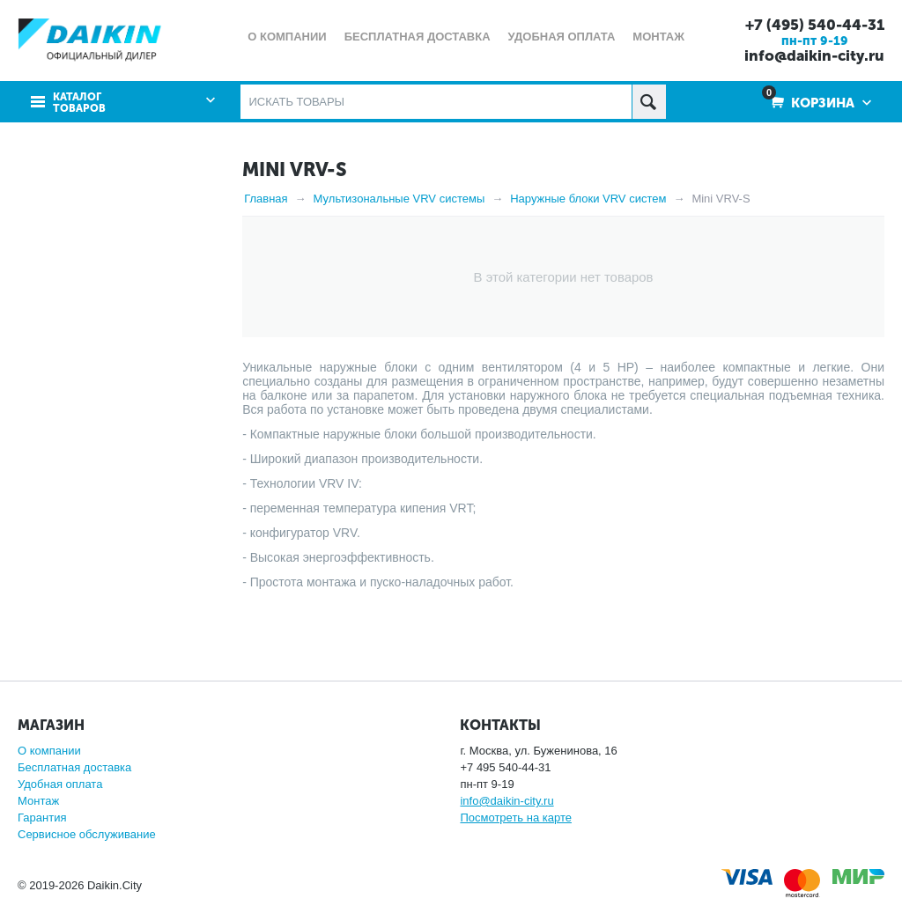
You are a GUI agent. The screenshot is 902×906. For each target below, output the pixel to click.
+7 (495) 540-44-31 (814, 24)
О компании (49, 750)
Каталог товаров (79, 103)
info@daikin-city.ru (814, 55)
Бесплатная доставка (74, 767)
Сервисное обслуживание (87, 834)
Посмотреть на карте (515, 817)
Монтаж (38, 800)
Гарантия (42, 817)
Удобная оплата (60, 784)
